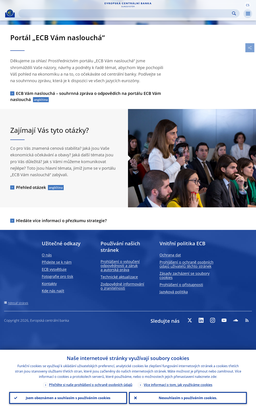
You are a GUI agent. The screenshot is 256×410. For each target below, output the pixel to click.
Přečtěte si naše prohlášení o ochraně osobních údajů (90, 385)
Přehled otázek (31, 187)
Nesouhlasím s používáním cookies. (188, 398)
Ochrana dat (170, 254)
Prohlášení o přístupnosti (181, 284)
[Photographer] (252, 203)
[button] (248, 5)
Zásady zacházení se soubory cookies (185, 275)
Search (234, 13)
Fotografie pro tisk (57, 276)
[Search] (126, 13)
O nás (47, 254)
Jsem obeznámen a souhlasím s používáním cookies (68, 398)
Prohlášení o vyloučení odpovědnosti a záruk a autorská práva (120, 265)
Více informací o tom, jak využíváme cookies (178, 385)
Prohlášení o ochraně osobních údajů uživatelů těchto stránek (186, 264)
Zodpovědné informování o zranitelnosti (122, 286)
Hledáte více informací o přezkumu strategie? (61, 220)
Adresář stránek (18, 303)
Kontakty (49, 283)
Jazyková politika (174, 291)
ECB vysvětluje (54, 269)
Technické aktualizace (119, 276)
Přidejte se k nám (57, 262)
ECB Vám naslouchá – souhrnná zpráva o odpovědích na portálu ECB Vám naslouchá (85, 96)
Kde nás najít (53, 290)
